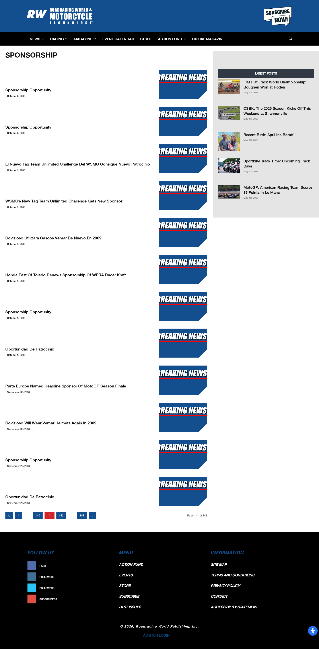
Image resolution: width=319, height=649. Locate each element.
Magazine (85, 39)
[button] (290, 39)
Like (105, 565)
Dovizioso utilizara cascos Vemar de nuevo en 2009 (53, 237)
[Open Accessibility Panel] (313, 631)
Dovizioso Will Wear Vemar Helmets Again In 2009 (50, 422)
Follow (103, 577)
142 (61, 515)
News (37, 39)
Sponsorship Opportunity (28, 89)
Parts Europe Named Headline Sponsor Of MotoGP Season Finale (65, 385)
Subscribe (101, 599)
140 (37, 515)
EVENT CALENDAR (118, 39)
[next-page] (92, 515)
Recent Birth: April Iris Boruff (268, 134)
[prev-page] (9, 515)
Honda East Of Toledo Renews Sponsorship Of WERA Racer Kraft (65, 274)
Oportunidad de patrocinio (29, 349)
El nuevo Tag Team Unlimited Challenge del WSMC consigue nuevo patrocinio (77, 164)
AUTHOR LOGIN (156, 635)
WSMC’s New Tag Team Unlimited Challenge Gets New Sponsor (63, 200)
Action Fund (172, 39)
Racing (58, 39)
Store (146, 39)
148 (82, 515)
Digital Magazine (208, 39)
